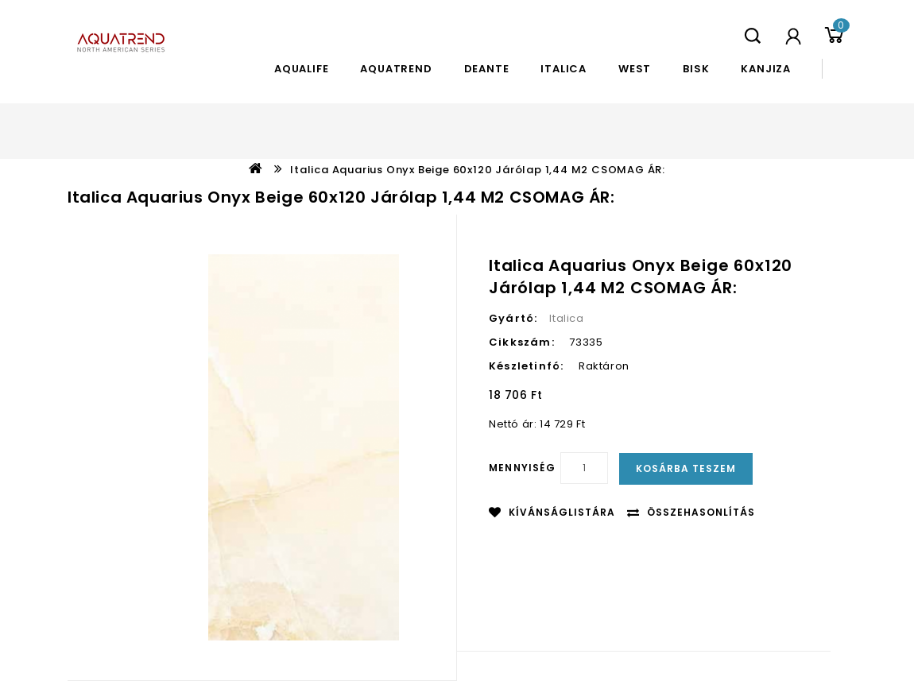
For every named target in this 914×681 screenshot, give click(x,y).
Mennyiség (522, 467)
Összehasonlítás (701, 512)
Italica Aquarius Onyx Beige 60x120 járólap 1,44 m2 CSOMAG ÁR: (477, 169)
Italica (563, 68)
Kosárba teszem (686, 468)
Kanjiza (766, 68)
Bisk (696, 68)
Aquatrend (396, 68)
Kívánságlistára (562, 512)
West (634, 68)
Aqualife (301, 68)
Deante (486, 68)
